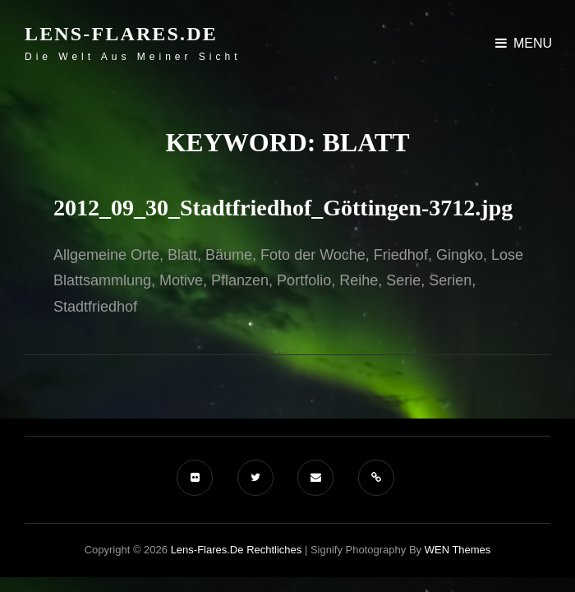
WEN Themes (458, 549)
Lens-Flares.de (121, 33)
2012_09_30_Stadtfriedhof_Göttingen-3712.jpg (283, 207)
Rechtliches (273, 549)
